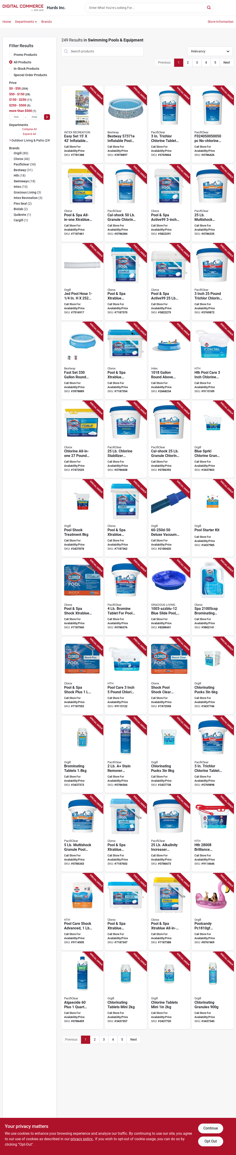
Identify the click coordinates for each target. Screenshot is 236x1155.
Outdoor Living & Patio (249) (31, 140)
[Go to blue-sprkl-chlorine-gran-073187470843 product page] (212, 439)
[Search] (209, 7)
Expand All (29, 134)
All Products (22, 62)
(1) (22, 215)
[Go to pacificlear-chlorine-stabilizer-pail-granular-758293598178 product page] (126, 439)
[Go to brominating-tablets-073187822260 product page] (82, 754)
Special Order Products (30, 75)
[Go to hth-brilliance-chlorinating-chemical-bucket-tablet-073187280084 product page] (212, 833)
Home (7, 21)
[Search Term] (149, 7)
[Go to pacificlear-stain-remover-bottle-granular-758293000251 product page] (126, 754)
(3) (27, 192)
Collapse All (29, 129)
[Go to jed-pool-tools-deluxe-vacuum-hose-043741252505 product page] (169, 518)
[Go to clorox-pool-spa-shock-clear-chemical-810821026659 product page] (169, 675)
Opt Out (211, 1141)
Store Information (220, 21)
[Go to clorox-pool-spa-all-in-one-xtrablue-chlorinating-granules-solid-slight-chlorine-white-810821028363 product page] (82, 203)
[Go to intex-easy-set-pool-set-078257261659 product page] (82, 124)
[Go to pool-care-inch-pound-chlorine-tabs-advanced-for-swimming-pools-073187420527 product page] (126, 675)
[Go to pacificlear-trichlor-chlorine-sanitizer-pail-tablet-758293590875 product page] (212, 282)
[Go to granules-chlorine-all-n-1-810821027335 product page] (82, 439)
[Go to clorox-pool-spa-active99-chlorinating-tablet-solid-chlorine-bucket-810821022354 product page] (169, 203)
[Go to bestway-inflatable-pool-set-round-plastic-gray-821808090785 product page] (126, 124)
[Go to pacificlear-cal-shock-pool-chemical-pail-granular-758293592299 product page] (126, 203)
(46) (22, 159)
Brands (46, 21)
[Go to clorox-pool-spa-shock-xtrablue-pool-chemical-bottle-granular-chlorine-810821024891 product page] (82, 597)
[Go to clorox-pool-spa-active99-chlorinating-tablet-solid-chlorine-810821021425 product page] (169, 282)
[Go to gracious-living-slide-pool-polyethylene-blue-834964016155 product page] (169, 597)
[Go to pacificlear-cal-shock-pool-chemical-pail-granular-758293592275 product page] (169, 439)
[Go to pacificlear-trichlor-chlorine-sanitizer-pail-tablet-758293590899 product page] (169, 124)
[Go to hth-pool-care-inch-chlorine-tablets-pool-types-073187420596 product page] (212, 360)
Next (226, 62)
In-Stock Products (26, 68)
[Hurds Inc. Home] (23, 8)
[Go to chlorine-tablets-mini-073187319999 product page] (169, 990)
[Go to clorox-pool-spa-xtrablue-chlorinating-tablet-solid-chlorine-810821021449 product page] (126, 912)
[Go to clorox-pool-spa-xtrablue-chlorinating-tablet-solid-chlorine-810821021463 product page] (126, 360)
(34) (25, 164)
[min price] (16, 117)
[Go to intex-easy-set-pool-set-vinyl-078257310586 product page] (169, 360)
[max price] (34, 117)
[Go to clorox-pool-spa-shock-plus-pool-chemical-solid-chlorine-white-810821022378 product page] (82, 675)
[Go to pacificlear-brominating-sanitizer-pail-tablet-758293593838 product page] (126, 597)
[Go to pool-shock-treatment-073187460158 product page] (82, 518)
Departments (24, 21)
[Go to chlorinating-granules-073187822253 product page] (212, 990)
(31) (23, 170)
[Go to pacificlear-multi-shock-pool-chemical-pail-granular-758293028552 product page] (82, 833)
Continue (210, 1128)
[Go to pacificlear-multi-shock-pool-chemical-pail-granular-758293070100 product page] (212, 203)
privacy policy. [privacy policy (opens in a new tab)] (82, 1139)
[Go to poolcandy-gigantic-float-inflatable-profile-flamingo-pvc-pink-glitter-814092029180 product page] (212, 912)
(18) (20, 175)
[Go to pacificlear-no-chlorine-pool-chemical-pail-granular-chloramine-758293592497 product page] (212, 124)
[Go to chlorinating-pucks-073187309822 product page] (169, 754)
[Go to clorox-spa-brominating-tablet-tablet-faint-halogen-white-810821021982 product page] (212, 597)
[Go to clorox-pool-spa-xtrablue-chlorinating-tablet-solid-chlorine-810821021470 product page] (126, 282)
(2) (23, 203)
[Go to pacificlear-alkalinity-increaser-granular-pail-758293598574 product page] (169, 833)
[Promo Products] (10, 54)
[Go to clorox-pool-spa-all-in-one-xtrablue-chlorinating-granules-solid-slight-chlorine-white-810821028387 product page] (169, 912)
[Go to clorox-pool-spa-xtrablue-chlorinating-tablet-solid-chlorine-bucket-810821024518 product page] (126, 833)
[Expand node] (10, 140)
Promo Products (25, 55)
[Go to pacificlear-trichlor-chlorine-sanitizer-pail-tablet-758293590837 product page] (212, 754)
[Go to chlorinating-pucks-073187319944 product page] (212, 675)
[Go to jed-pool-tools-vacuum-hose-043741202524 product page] (82, 282)
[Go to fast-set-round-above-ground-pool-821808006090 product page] (82, 360)
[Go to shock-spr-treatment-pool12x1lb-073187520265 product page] (82, 912)
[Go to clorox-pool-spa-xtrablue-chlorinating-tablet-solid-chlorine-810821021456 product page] (126, 518)
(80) (21, 153)
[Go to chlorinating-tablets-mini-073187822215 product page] (126, 990)
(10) (21, 186)
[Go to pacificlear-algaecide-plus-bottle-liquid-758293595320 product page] (82, 990)
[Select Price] (47, 117)
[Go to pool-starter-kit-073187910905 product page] (212, 518)
